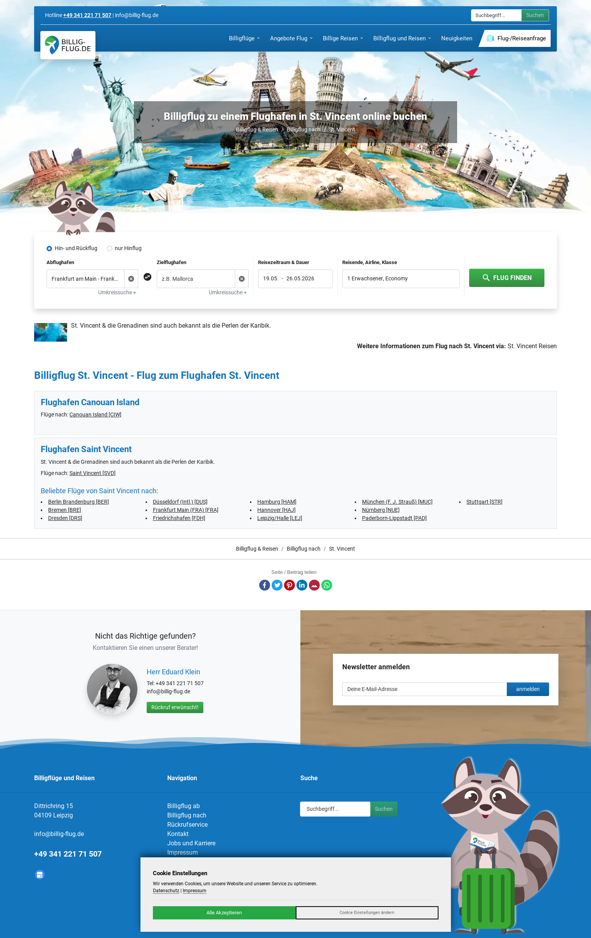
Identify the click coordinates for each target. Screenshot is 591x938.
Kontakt (178, 834)
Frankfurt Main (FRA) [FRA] (185, 510)
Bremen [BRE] (64, 510)
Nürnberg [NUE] (381, 510)
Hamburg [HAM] (276, 502)
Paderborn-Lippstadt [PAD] (394, 518)
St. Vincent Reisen (532, 346)
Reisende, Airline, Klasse (369, 262)
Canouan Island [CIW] (95, 414)
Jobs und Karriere (191, 843)
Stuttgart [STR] (484, 502)
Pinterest (289, 585)
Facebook (264, 585)
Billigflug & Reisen (257, 129)
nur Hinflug (128, 248)
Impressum (182, 852)
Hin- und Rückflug (76, 248)
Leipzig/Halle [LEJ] (279, 518)
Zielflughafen (171, 262)
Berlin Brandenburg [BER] (78, 502)
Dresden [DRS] (65, 518)
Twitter (277, 585)
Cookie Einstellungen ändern (367, 912)
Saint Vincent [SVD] (92, 473)
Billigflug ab (183, 806)
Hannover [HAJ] (276, 510)
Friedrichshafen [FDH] (179, 518)
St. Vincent (342, 129)
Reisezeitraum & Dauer (283, 262)
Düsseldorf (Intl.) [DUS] (180, 502)
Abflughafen (60, 262)
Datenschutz (166, 890)
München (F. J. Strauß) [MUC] (397, 502)
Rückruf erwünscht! (175, 707)
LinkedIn (301, 585)
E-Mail (314, 585)
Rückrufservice (187, 824)
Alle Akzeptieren (224, 913)
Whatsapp (326, 585)
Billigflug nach (304, 129)
